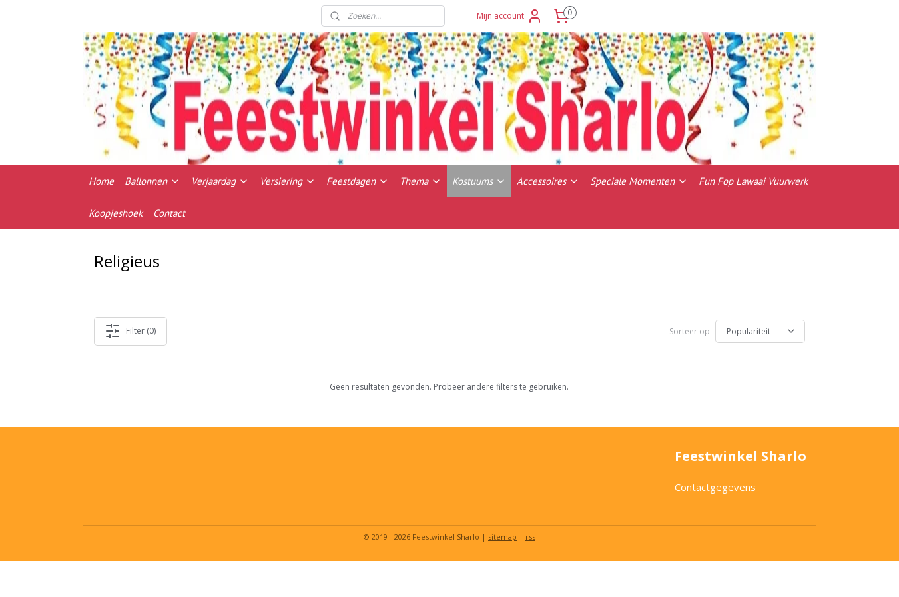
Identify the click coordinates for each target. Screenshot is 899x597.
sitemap (502, 537)
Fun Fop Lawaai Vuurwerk (753, 181)
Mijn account (510, 16)
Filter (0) (130, 331)
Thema (421, 181)
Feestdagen (357, 181)
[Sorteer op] (760, 331)
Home (101, 181)
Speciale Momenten (639, 181)
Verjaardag (220, 181)
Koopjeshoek (116, 213)
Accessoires (548, 181)
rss (530, 537)
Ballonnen (152, 181)
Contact (169, 213)
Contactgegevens (715, 487)
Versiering (288, 181)
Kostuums (479, 181)
